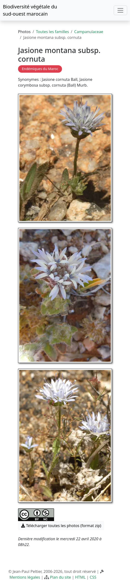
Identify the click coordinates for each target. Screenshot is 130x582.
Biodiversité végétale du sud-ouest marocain (30, 10)
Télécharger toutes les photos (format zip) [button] (61, 525)
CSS (93, 577)
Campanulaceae (88, 31)
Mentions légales (24, 577)
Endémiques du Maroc (40, 68)
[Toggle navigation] (120, 10)
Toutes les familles (52, 31)
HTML (80, 577)
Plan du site (60, 577)
